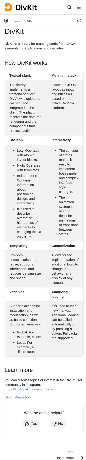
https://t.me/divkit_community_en (30, 389)
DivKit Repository (18, 397)
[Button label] (79, 7)
